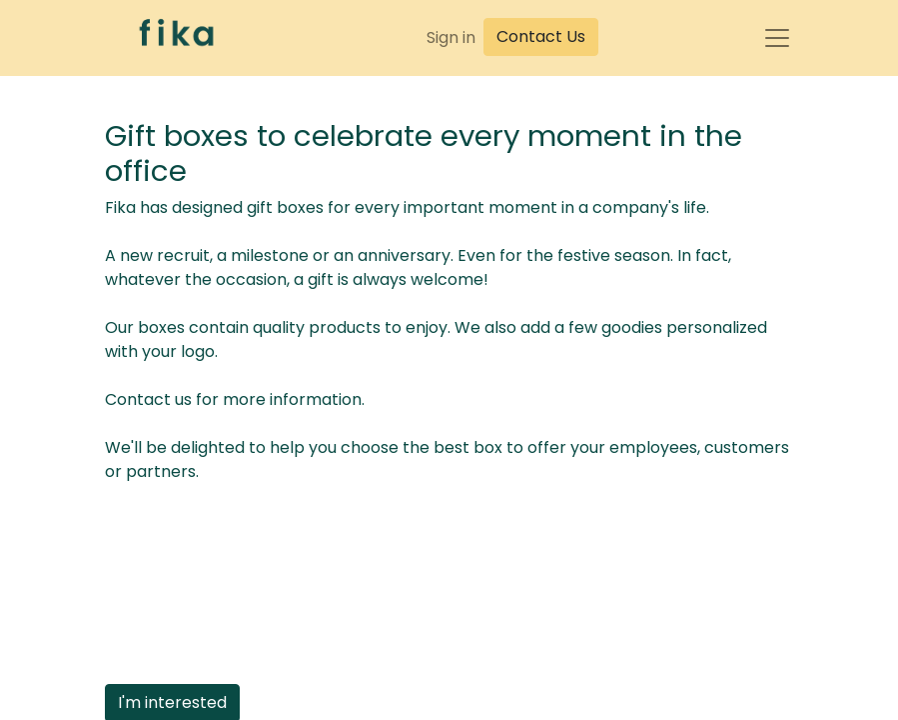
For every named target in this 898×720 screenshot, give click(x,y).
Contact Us (540, 36)
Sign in (451, 37)
